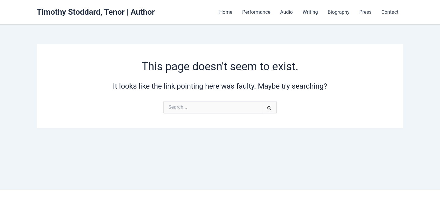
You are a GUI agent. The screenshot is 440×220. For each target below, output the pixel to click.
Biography (339, 12)
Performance (256, 12)
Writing (310, 12)
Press (365, 12)
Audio (286, 12)
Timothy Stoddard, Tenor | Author (96, 11)
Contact (389, 12)
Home (225, 12)
